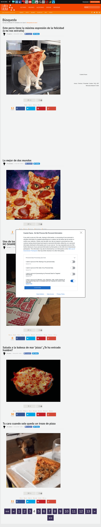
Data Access (50, 294)
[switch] (73, 262)
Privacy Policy (61, 294)
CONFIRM (37, 287)
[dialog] (50, 263)
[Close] (81, 233)
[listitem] (50, 258)
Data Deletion (40, 294)
